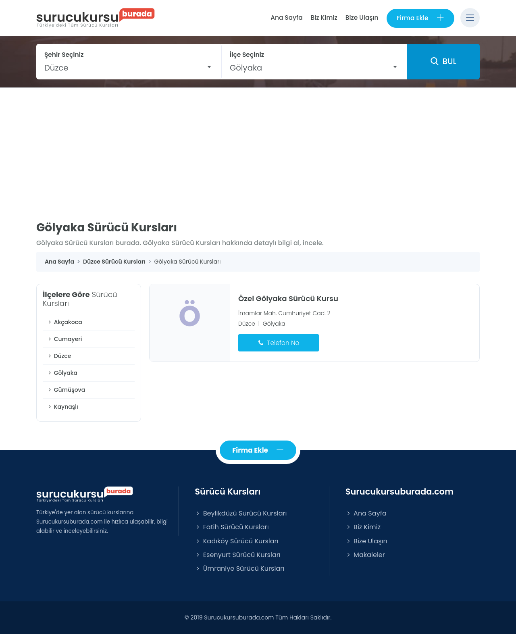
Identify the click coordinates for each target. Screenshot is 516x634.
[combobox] (128, 67)
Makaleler (365, 554)
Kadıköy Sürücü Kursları (236, 541)
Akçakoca (64, 322)
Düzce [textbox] (56, 67)
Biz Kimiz (323, 17)
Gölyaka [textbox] (246, 67)
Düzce (59, 356)
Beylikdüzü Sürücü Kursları (241, 513)
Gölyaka (62, 373)
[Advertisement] (258, 148)
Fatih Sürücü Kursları (231, 527)
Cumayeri (64, 339)
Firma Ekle (420, 18)
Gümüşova (66, 390)
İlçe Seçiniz (247, 54)
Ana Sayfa (286, 17)
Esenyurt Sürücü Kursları (237, 554)
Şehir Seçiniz (64, 54)
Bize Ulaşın (361, 17)
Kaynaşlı (62, 407)
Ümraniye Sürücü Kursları (239, 568)
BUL (443, 61)
